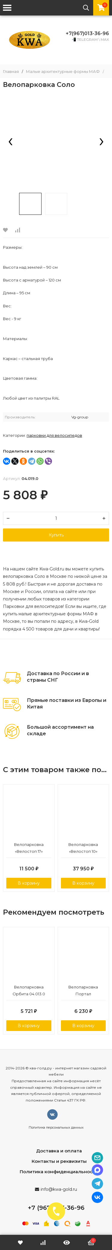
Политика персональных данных (56, 1127)
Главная (11, 71)
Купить (56, 535)
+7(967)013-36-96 (87, 33)
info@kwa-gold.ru (59, 1189)
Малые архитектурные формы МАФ (63, 71)
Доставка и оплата (59, 1151)
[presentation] (10, 142)
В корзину (29, 883)
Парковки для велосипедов (54, 435)
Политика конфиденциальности (59, 1171)
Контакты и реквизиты (59, 1161)
